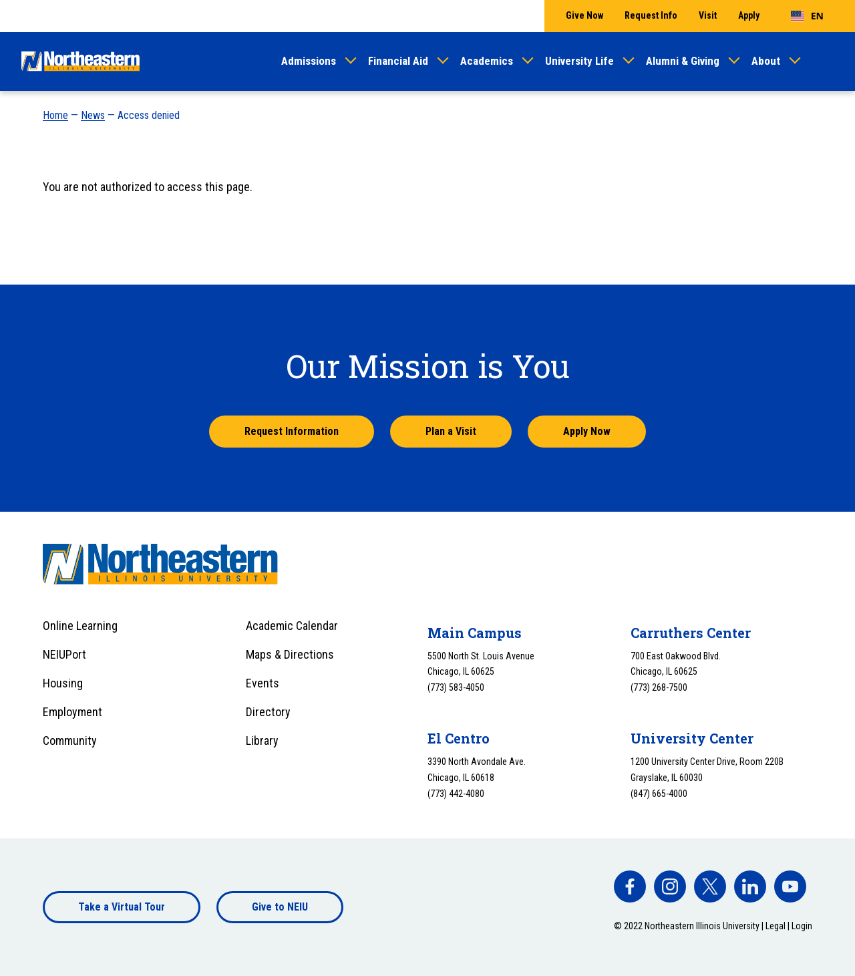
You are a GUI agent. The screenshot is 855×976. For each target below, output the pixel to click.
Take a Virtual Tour (121, 907)
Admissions (308, 60)
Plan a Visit (450, 431)
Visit (708, 15)
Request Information (291, 431)
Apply (748, 15)
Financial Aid (398, 60)
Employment (72, 712)
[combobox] (807, 16)
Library (262, 741)
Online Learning (80, 626)
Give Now (584, 15)
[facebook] (630, 886)
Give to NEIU (280, 907)
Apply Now (587, 431)
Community (70, 741)
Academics (486, 60)
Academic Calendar (292, 626)
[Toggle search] (826, 61)
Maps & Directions (290, 654)
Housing (63, 683)
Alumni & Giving (682, 60)
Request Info (651, 15)
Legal (775, 926)
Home (55, 115)
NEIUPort (64, 654)
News (93, 115)
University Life (579, 60)
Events (262, 683)
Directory (268, 712)
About (765, 60)
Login (802, 926)
